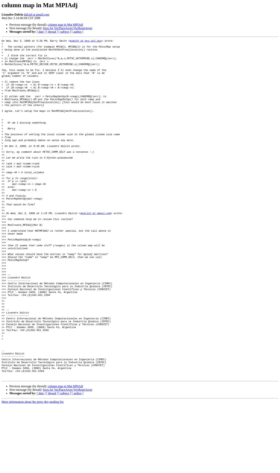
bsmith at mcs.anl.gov (86, 41)
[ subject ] (65, 31)
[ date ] (41, 31)
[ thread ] (52, 31)
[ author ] (77, 31)
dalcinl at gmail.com (36, 14)
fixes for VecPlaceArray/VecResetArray (67, 28)
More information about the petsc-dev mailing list (33, 469)
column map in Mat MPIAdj (65, 24)
